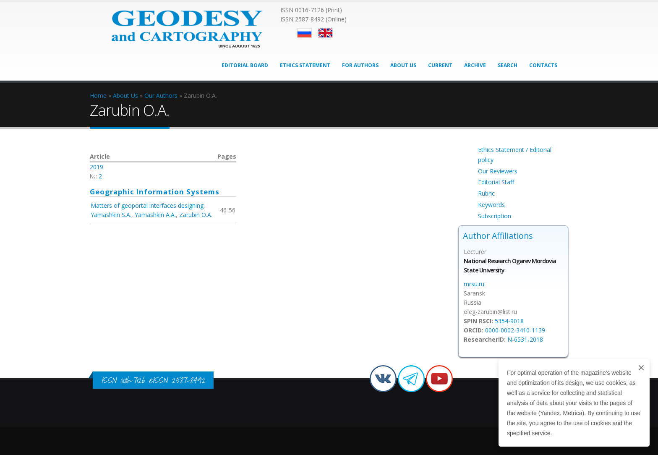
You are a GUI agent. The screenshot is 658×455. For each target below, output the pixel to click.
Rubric (486, 193)
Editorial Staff (496, 182)
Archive (475, 65)
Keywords (491, 205)
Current (440, 65)
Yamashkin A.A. (155, 215)
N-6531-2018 (525, 339)
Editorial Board (245, 65)
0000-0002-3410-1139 (515, 330)
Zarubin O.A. (195, 215)
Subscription (494, 216)
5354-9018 (509, 321)
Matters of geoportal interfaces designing (147, 205)
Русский (304, 33)
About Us (403, 65)
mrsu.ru (474, 284)
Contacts (543, 65)
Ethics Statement (305, 65)
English (325, 33)
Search (507, 65)
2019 (96, 167)
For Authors (360, 65)
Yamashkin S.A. (111, 215)
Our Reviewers (497, 171)
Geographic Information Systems (154, 191)
